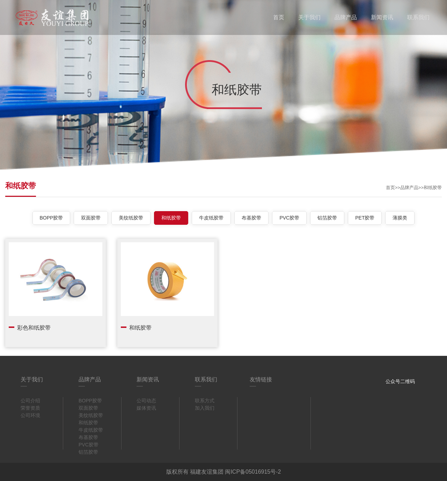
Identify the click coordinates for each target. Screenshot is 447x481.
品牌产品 (346, 17)
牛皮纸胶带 (211, 218)
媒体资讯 (146, 408)
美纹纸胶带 (131, 218)
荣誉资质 (30, 408)
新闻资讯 (382, 17)
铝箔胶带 (327, 218)
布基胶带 (251, 218)
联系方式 (204, 400)
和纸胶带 (433, 187)
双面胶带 (91, 218)
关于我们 (309, 17)
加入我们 (204, 408)
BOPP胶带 (51, 218)
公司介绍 (30, 400)
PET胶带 (364, 218)
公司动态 (146, 400)
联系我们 (418, 17)
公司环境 (30, 415)
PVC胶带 (289, 218)
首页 (278, 17)
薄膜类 (400, 218)
